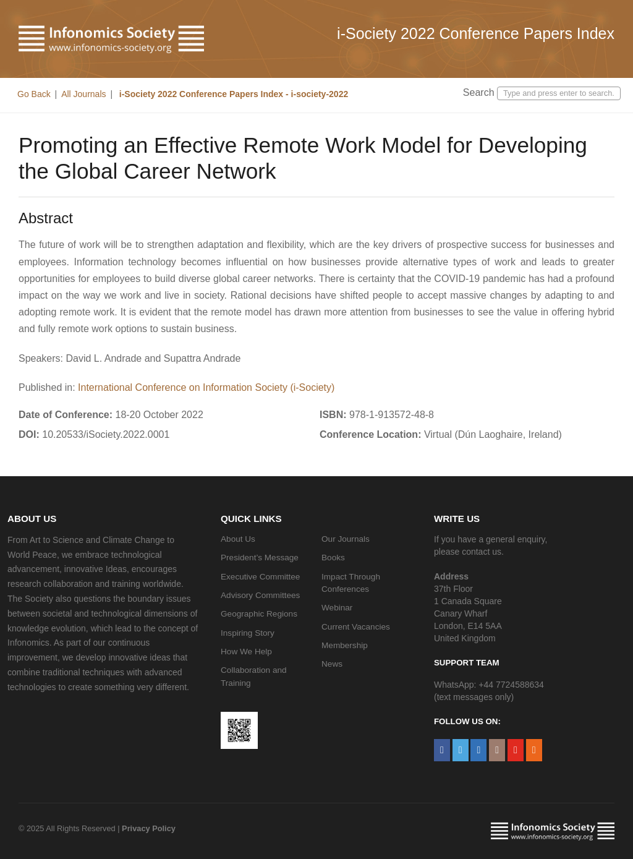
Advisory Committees (260, 595)
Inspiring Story (247, 633)
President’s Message (260, 557)
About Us (238, 539)
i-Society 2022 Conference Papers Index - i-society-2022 (232, 94)
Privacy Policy (149, 828)
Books (333, 557)
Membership (344, 645)
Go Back (34, 94)
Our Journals (345, 539)
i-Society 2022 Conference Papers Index (475, 33)
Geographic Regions (259, 613)
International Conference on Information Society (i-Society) (206, 387)
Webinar (336, 607)
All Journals (83, 94)
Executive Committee (260, 576)
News (331, 664)
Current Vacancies (355, 626)
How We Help (246, 651)
